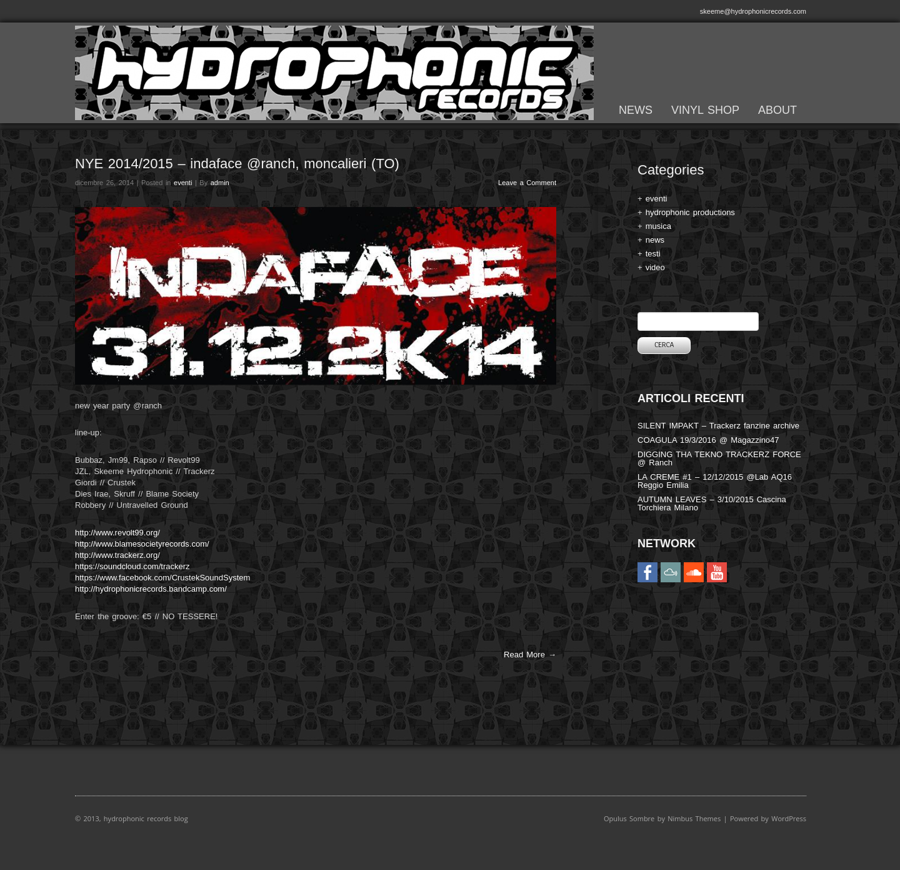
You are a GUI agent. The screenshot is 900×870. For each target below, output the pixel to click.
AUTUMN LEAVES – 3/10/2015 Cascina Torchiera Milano (712, 503)
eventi (183, 182)
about (777, 110)
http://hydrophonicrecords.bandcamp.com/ (151, 589)
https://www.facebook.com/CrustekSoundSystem (162, 577)
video (655, 267)
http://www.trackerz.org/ (117, 555)
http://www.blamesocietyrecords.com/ (142, 544)
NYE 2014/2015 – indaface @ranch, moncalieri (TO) (237, 163)
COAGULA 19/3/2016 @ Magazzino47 (708, 440)
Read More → (530, 654)
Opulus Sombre (629, 818)
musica (658, 226)
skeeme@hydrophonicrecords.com (753, 11)
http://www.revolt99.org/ (117, 532)
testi (653, 253)
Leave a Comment (527, 182)
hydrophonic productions (690, 212)
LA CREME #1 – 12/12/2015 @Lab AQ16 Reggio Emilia (715, 481)
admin (220, 182)
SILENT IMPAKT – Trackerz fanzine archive (718, 425)
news (635, 110)
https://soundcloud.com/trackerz (132, 566)
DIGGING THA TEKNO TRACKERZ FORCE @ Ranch (719, 458)
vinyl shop (705, 110)
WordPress (788, 818)
